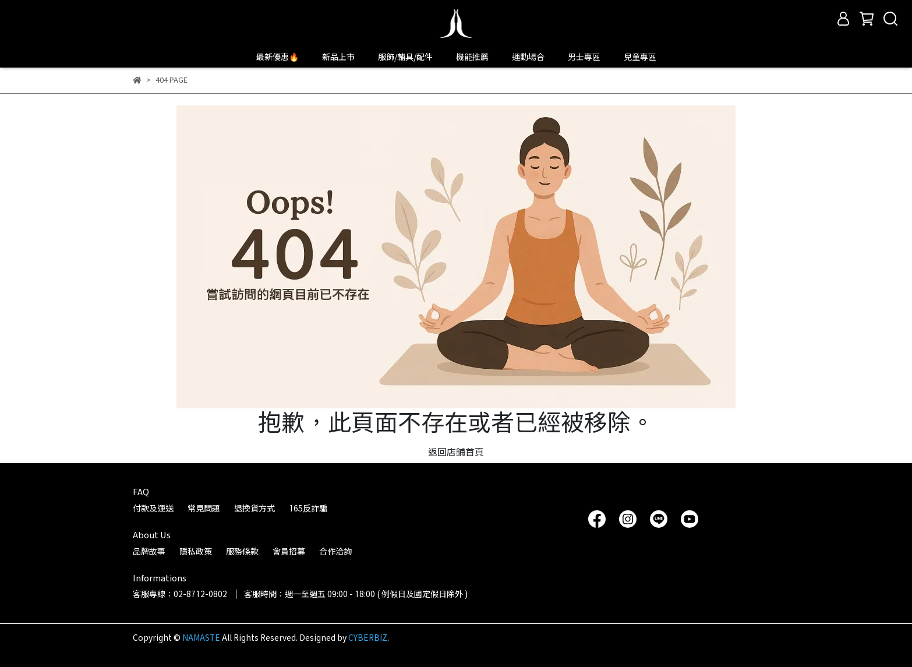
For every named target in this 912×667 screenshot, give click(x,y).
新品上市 (338, 57)
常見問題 (204, 508)
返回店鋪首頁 (456, 451)
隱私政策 (195, 551)
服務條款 (242, 551)
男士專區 (584, 57)
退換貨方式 (254, 508)
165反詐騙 (308, 508)
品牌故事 (149, 551)
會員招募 (289, 551)
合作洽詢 (335, 551)
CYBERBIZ (367, 638)
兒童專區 (640, 57)
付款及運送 (153, 508)
